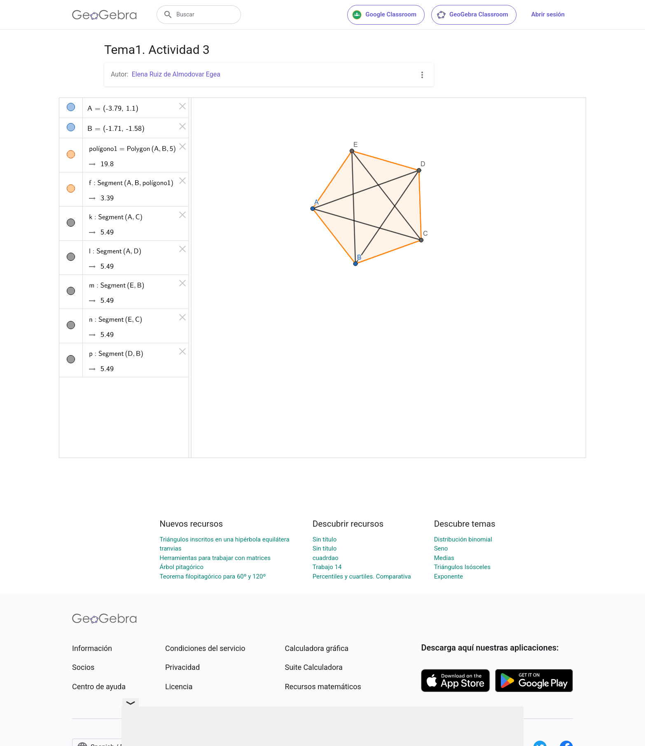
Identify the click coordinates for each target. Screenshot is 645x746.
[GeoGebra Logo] (104, 15)
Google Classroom (384, 15)
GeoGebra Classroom (472, 15)
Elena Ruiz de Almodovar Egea (176, 74)
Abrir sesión (548, 14)
